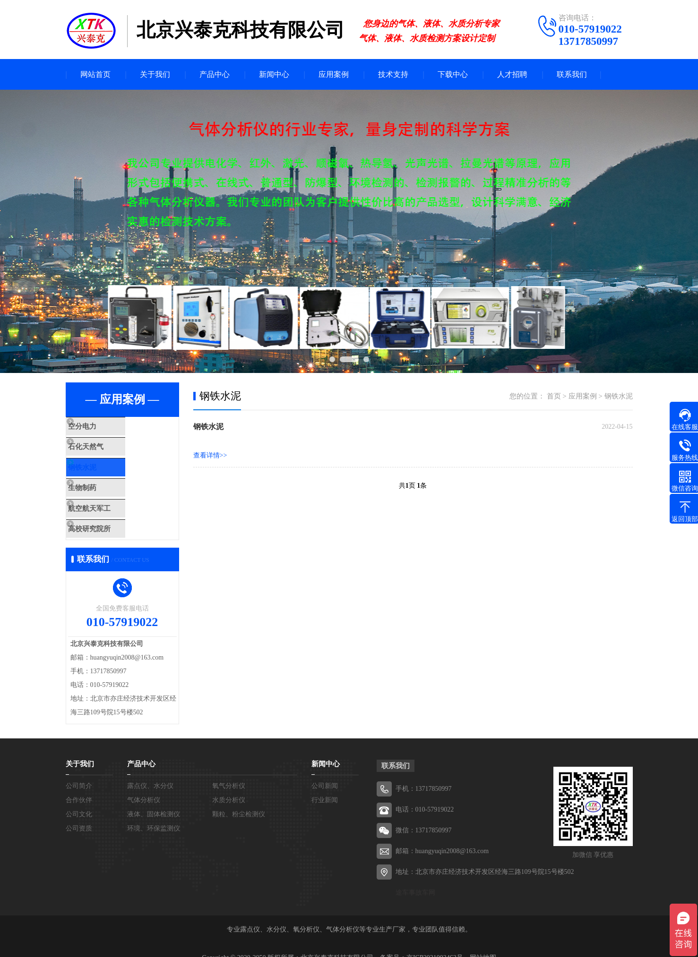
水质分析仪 (228, 784)
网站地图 (483, 942)
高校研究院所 (109, 516)
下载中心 (453, 74)
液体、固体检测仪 (153, 799)
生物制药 (102, 480)
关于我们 (155, 74)
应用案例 (334, 74)
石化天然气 (105, 445)
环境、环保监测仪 (153, 813)
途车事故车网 (415, 877)
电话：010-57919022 (425, 794)
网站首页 (95, 74)
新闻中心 (274, 74)
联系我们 (572, 74)
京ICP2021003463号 (434, 942)
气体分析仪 (143, 784)
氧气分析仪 (228, 770)
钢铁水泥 (102, 462)
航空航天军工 (109, 498)
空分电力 (102, 427)
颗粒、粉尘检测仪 (238, 799)
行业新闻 (324, 784)
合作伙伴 (79, 784)
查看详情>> (210, 455)
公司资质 (79, 813)
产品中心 (214, 74)
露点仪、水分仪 (150, 770)
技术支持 (393, 74)
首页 (554, 396)
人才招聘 (512, 74)
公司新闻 (324, 770)
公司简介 (79, 770)
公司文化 (79, 799)
